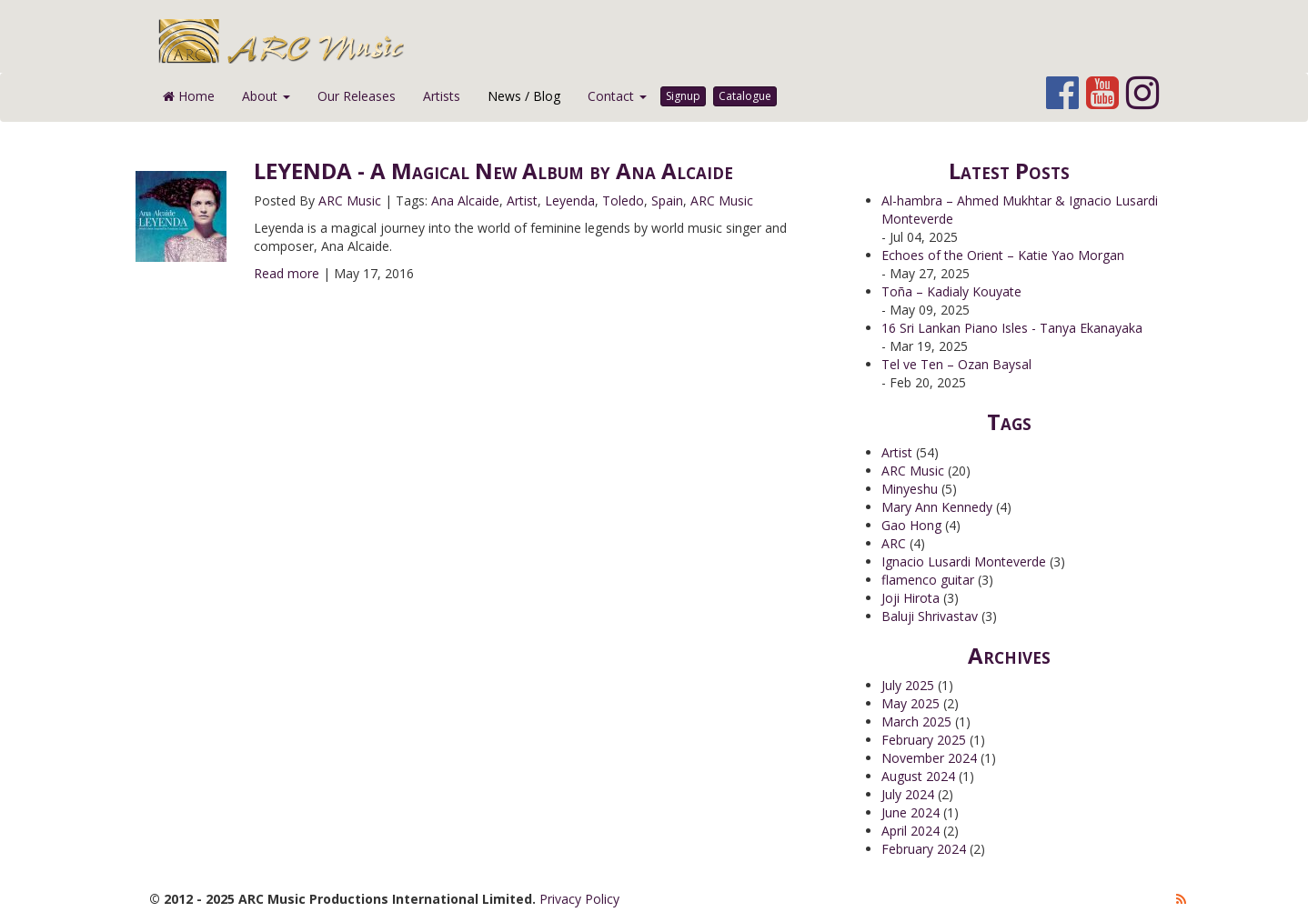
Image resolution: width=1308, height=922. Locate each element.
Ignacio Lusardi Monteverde (963, 561)
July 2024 (907, 794)
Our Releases (356, 96)
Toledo (623, 200)
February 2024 (923, 848)
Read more (286, 273)
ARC (893, 543)
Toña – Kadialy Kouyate (951, 291)
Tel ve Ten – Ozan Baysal (956, 364)
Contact (617, 96)
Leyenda (570, 200)
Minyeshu (909, 488)
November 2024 (929, 758)
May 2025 (910, 703)
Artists (441, 96)
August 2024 (918, 776)
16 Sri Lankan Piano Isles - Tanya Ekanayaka (1011, 327)
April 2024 (910, 830)
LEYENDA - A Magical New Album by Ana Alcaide (493, 170)
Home (189, 96)
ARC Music (349, 200)
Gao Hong (911, 525)
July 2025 (907, 685)
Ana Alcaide (465, 200)
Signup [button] (683, 96)
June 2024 (910, 812)
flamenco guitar (927, 579)
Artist (522, 200)
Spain (667, 200)
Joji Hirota (910, 597)
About (266, 96)
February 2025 (923, 739)
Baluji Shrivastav (929, 616)
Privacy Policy (579, 898)
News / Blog (524, 96)
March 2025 (916, 721)
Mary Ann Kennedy (936, 507)
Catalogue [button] (745, 96)
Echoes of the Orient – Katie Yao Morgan (1002, 255)
